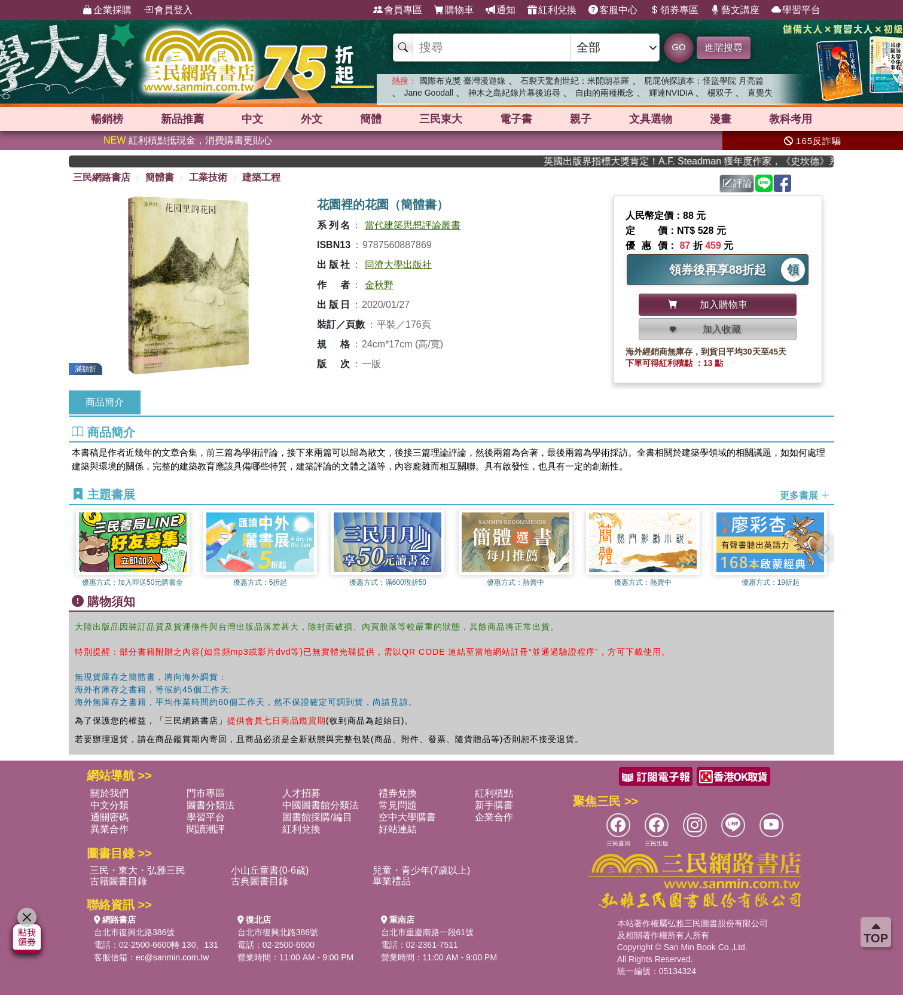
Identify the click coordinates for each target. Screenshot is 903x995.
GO (678, 47)
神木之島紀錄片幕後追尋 (514, 92)
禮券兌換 (398, 793)
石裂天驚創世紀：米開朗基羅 (574, 81)
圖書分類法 (210, 805)
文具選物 (650, 119)
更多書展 (805, 495)
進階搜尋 (723, 47)
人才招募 (301, 793)
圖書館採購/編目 (317, 817)
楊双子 (720, 92)
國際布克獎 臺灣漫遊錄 (462, 81)
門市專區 (206, 793)
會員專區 (397, 10)
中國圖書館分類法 (320, 805)
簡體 (371, 119)
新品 (182, 119)
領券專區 (673, 10)
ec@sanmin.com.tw (172, 957)
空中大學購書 (407, 817)
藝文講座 (734, 10)
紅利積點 (494, 793)
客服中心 (612, 10)
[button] (825, 548)
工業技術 (208, 177)
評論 (737, 183)
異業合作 (109, 829)
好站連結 (398, 829)
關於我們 (109, 793)
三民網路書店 (101, 177)
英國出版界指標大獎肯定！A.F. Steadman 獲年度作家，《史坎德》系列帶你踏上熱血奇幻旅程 (701, 161)
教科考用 (790, 119)
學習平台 (795, 10)
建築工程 (261, 177)
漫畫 (720, 119)
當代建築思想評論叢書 (412, 225)
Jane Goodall (428, 92)
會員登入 (168, 10)
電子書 (516, 119)
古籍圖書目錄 (118, 881)
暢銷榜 (107, 119)
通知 (500, 10)
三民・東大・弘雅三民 (137, 870)
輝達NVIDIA (672, 92)
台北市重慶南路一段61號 (427, 932)
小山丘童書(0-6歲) (270, 870)
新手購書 (494, 805)
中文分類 (109, 805)
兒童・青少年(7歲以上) (422, 870)
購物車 (454, 10)
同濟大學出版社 (398, 265)
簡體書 (159, 177)
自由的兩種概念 (604, 92)
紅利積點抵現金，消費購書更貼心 (187, 140)
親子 (580, 119)
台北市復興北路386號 (134, 932)
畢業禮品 (392, 881)
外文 (311, 119)
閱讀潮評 (206, 829)
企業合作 (494, 817)
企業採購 (107, 10)
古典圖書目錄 (259, 881)
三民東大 (440, 119)
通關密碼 (109, 817)
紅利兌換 (551, 10)
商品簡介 (105, 402)
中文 (252, 119)
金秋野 (379, 285)
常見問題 (398, 805)
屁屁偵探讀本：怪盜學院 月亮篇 (704, 81)
